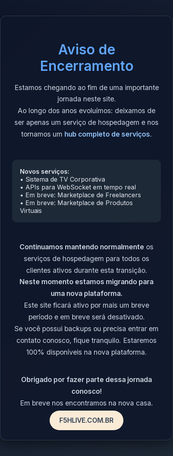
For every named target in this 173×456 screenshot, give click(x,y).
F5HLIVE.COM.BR (86, 420)
